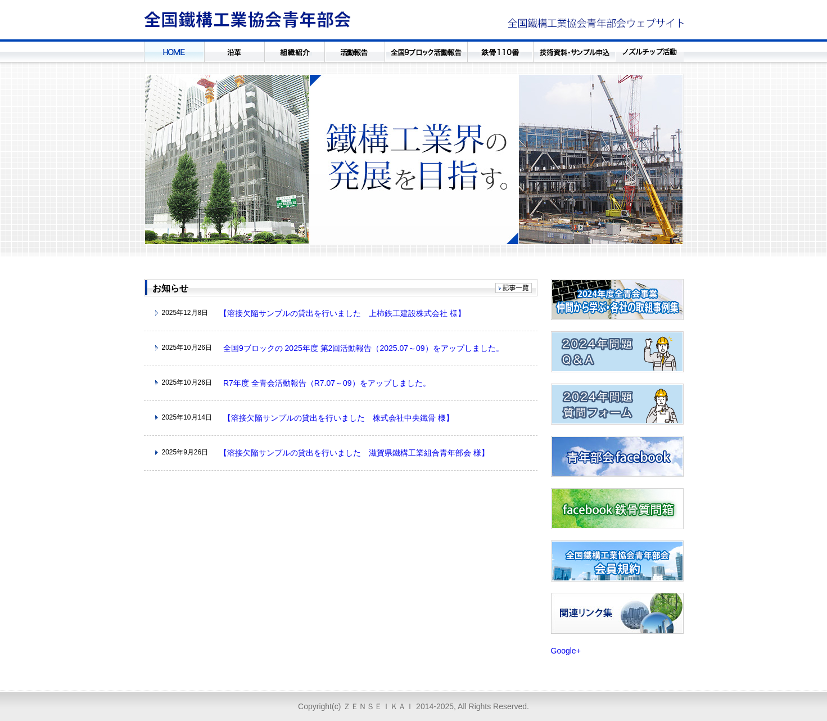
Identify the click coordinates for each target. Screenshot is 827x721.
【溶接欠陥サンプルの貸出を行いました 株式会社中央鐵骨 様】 (338, 417)
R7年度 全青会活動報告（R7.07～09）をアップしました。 (327, 382)
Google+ (566, 650)
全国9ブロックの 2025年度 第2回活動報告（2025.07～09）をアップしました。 (363, 348)
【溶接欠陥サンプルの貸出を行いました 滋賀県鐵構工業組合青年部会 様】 (354, 452)
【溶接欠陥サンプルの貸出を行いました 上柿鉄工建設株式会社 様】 (342, 313)
